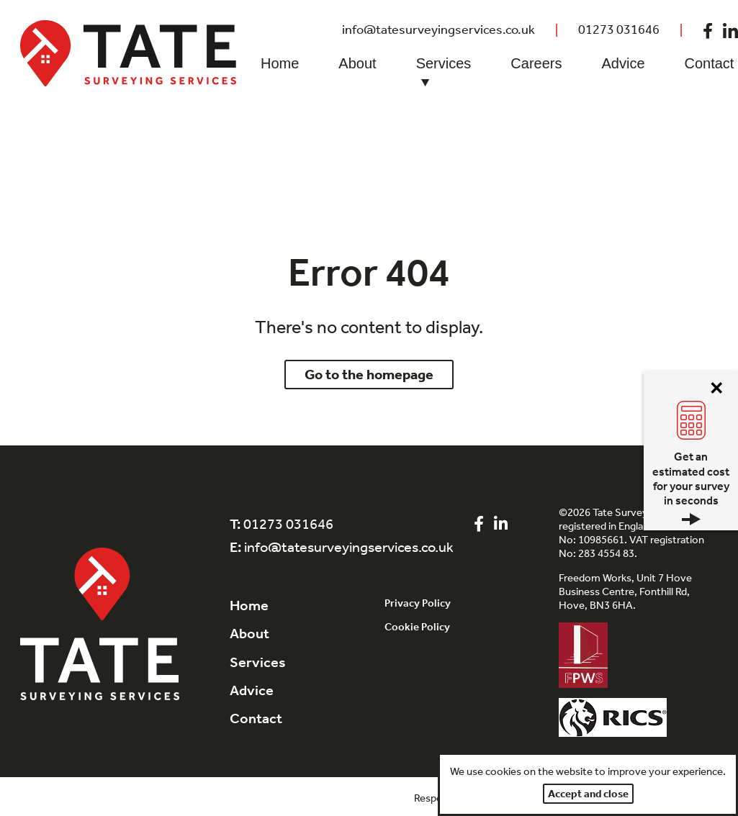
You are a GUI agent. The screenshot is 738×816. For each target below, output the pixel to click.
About (357, 63)
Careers (536, 63)
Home (280, 63)
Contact (256, 718)
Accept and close (588, 793)
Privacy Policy (417, 603)
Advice (622, 63)
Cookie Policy (417, 626)
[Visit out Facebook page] (708, 29)
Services (444, 73)
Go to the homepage (369, 374)
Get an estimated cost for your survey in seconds (690, 487)
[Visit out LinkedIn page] (501, 524)
